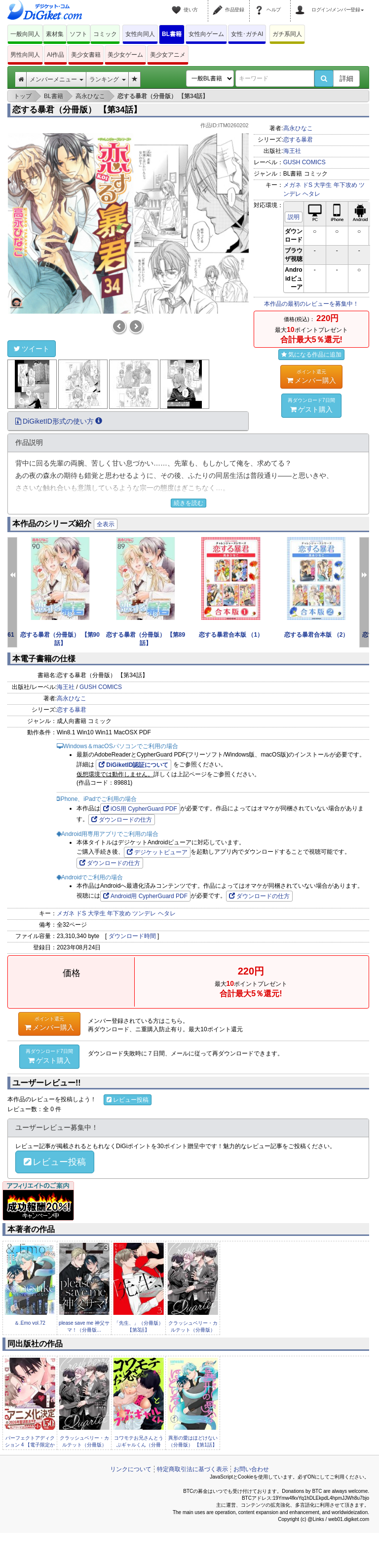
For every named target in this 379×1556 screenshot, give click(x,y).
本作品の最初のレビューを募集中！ (311, 303)
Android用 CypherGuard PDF (145, 896)
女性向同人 (140, 34)
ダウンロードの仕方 (121, 819)
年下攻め (345, 184)
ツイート (31, 349)
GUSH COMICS (304, 162)
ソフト (78, 34)
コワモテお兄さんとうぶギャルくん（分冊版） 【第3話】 (138, 1445)
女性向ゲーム (206, 34)
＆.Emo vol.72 (29, 1323)
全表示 (105, 524)
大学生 (323, 184)
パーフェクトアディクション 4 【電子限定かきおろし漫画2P (30, 1445)
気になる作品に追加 (311, 354)
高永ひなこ (298, 128)
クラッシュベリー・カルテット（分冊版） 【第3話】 (84, 1445)
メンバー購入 (311, 376)
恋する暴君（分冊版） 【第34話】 (77, 109)
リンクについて (131, 1469)
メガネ (292, 184)
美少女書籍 (86, 54)
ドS (307, 184)
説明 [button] (294, 217)
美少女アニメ (168, 54)
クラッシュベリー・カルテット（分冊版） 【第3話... (193, 1330)
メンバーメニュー (56, 79)
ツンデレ (144, 913)
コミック (105, 34)
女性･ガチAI (247, 34)
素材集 (55, 34)
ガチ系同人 (287, 34)
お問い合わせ (251, 1469)
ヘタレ (311, 193)
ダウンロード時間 (132, 936)
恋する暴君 (298, 139)
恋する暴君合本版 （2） (316, 634)
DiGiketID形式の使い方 (58, 421)
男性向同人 (25, 54)
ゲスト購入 (311, 405)
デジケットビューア (157, 852)
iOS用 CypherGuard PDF (140, 808)
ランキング (107, 79)
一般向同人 (25, 34)
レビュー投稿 (128, 1099)
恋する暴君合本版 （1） (231, 634)
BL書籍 (172, 34)
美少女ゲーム (125, 54)
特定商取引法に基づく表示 (192, 1469)
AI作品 (55, 54)
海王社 (292, 150)
